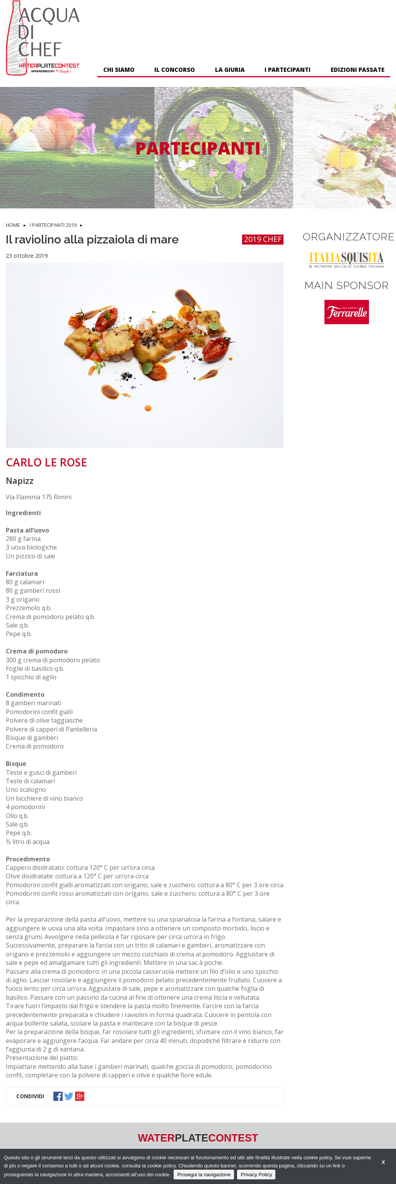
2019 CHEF (263, 239)
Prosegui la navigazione (203, 1174)
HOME (13, 224)
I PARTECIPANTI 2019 (53, 224)
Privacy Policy (256, 1174)
